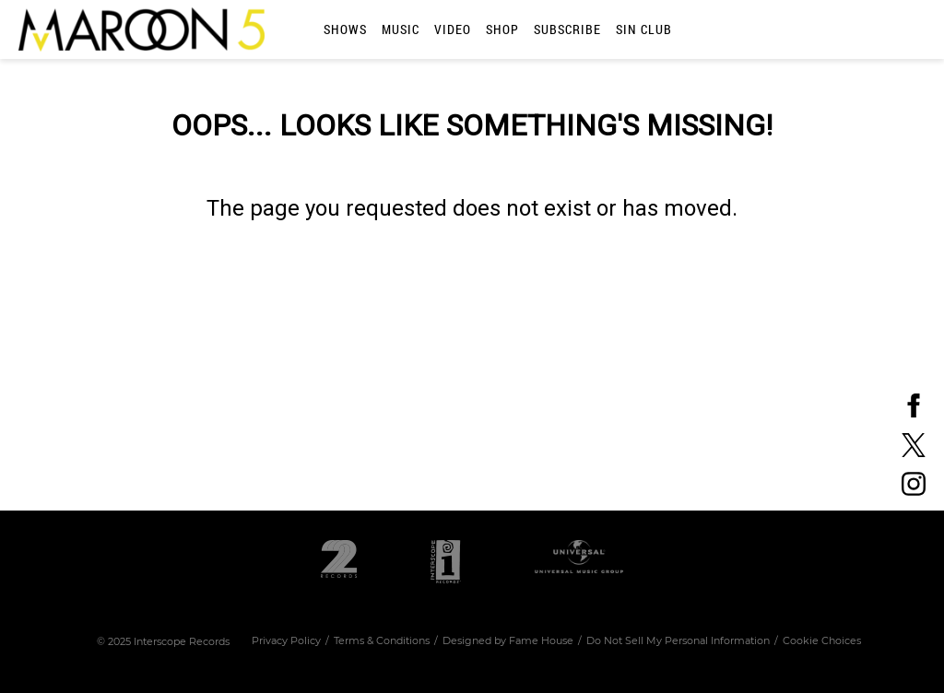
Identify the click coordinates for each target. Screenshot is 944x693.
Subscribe (567, 29)
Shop (502, 29)
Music (400, 29)
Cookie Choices (822, 640)
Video (452, 29)
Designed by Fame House (507, 640)
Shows (345, 29)
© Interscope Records (163, 641)
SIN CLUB (644, 29)
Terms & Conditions (382, 640)
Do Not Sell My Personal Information (678, 640)
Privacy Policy (286, 640)
